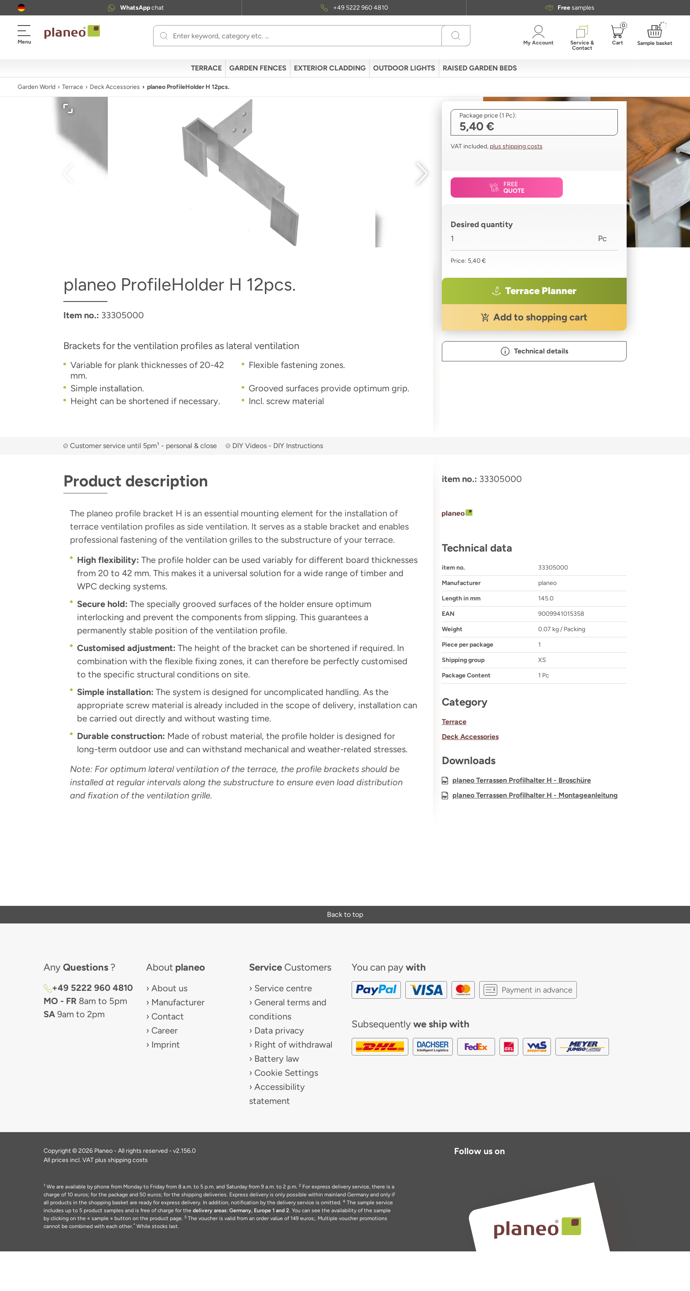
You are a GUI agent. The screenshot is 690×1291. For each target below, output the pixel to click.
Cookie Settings (286, 1072)
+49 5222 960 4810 (360, 7)
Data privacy (279, 1030)
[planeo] (534, 514)
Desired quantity (482, 224)
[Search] (164, 35)
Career (164, 1030)
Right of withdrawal (293, 1044)
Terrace (72, 87)
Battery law (276, 1058)
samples (576, 7)
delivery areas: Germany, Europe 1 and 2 (241, 1210)
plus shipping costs (516, 146)
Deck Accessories (115, 87)
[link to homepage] (72, 32)
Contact (167, 1016)
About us (169, 988)
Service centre (283, 988)
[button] (21, 7)
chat (142, 7)
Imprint (165, 1044)
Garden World (36, 87)
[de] (21, 7)
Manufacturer (178, 1002)
